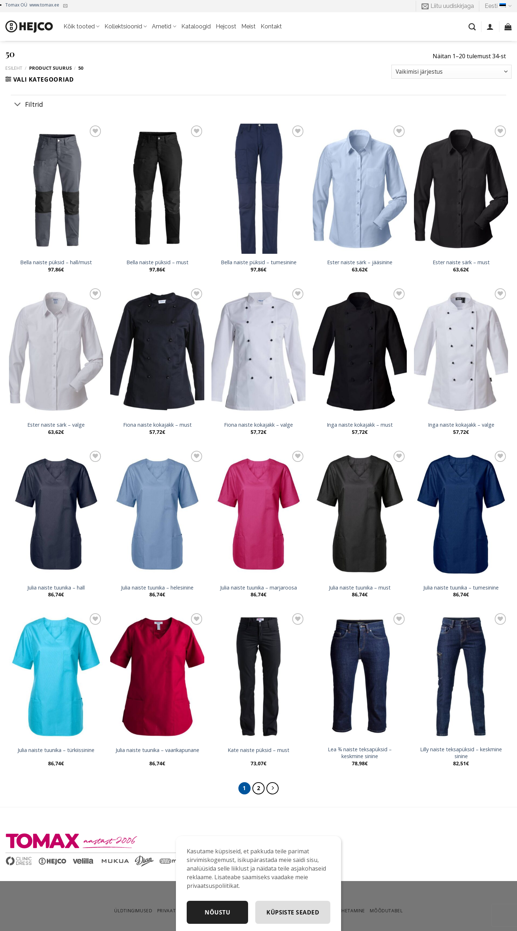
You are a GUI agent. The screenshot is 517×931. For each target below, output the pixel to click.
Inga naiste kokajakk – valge (461, 425)
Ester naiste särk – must (461, 262)
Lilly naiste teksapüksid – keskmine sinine (461, 753)
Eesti (498, 6)
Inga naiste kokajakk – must (360, 425)
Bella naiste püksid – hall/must (56, 262)
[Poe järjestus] (451, 72)
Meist (248, 26)
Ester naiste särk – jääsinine (359, 262)
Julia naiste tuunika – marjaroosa (258, 587)
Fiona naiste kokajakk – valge (258, 425)
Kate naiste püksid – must (258, 750)
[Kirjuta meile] (65, 6)
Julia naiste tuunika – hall (56, 587)
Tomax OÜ (32, 5)
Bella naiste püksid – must (157, 262)
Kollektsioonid (125, 26)
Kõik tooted (81, 26)
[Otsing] (472, 27)
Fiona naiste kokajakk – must (157, 425)
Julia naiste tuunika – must (360, 587)
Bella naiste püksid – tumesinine (259, 262)
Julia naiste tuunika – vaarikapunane (157, 750)
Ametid (164, 26)
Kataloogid (196, 26)
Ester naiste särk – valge (56, 425)
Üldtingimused (133, 911)
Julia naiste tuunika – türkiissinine (56, 750)
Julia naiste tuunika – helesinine (157, 587)
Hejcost (226, 26)
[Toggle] (18, 105)
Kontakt (271, 26)
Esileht (13, 68)
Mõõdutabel (386, 911)
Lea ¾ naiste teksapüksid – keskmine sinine (360, 753)
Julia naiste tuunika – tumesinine (461, 587)
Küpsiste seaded (292, 912)
